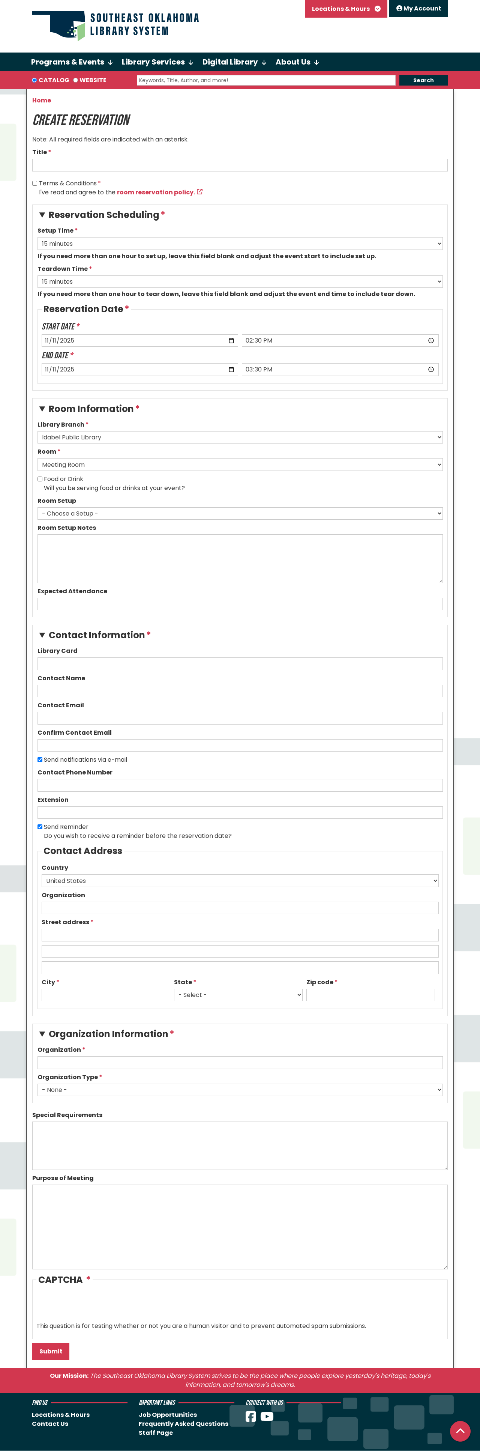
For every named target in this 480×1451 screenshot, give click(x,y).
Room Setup (57, 500)
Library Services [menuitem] (153, 62)
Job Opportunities (168, 1414)
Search (423, 80)
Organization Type (68, 1077)
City (48, 982)
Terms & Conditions (68, 183)
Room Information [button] (91, 409)
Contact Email (61, 705)
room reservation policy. (156, 192)
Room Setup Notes (67, 527)
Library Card (58, 651)
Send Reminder (66, 826)
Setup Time (56, 230)
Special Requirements (67, 1115)
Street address (65, 922)
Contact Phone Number (75, 772)
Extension (53, 799)
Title (39, 152)
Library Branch (61, 424)
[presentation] (93, 1307)
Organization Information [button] (108, 1034)
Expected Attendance (72, 591)
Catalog (54, 80)
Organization (63, 895)
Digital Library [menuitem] (230, 62)
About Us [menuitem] (293, 62)
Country (55, 867)
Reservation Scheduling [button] (104, 215)
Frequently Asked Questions (183, 1423)
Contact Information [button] (97, 635)
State (183, 982)
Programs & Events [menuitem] (67, 62)
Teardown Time (63, 269)
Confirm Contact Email (75, 732)
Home (41, 100)
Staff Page (156, 1432)
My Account (418, 8)
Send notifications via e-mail (85, 759)
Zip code (319, 982)
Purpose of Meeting (63, 1178)
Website (93, 80)
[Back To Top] (460, 1431)
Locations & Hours (341, 9)
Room (47, 451)
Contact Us (50, 1423)
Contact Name (61, 678)
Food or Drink (63, 479)
